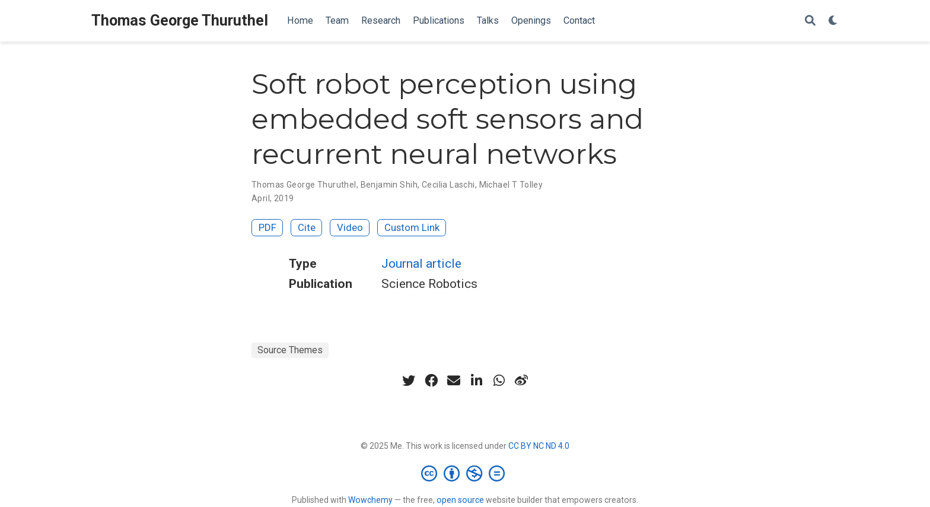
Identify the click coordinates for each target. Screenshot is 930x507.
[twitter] (409, 380)
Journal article (421, 263)
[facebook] (431, 380)
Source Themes (290, 350)
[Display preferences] (833, 21)
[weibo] (521, 380)
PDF (267, 227)
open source (460, 500)
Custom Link (411, 227)
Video (350, 227)
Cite (307, 227)
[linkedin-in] (476, 380)
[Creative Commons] (465, 473)
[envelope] (454, 380)
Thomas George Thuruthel (179, 20)
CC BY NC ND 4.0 (538, 446)
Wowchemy (370, 500)
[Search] (810, 21)
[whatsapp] (499, 380)
